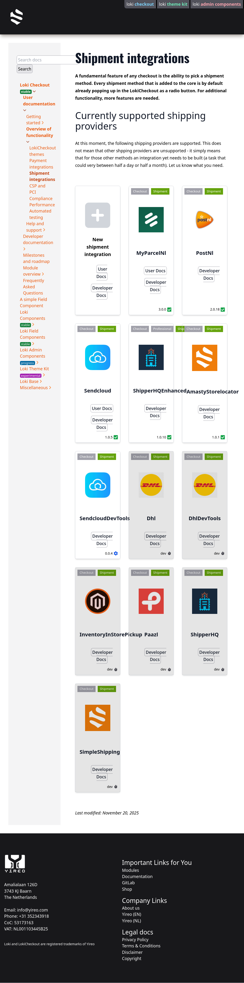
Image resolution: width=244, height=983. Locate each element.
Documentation (137, 876)
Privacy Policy (135, 939)
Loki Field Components (32, 337)
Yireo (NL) (131, 920)
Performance (42, 205)
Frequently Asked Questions (33, 287)
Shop (127, 889)
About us (131, 908)
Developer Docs (102, 291)
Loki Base (30, 381)
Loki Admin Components (32, 356)
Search (24, 69)
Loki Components (32, 318)
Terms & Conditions (141, 946)
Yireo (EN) (131, 914)
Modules (130, 870)
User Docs (102, 272)
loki (140, 4)
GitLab (128, 882)
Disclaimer (132, 952)
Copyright (131, 958)
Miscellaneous (34, 387)
